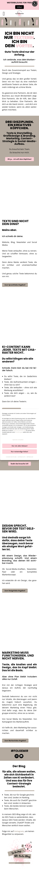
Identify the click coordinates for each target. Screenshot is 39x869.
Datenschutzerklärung (19, 430)
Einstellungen (19, 432)
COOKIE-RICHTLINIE (11, 457)
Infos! (19, 7)
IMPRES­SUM (30, 457)
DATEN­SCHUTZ (21, 457)
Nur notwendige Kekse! (19, 451)
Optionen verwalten (17, 439)
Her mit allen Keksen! (19, 446)
